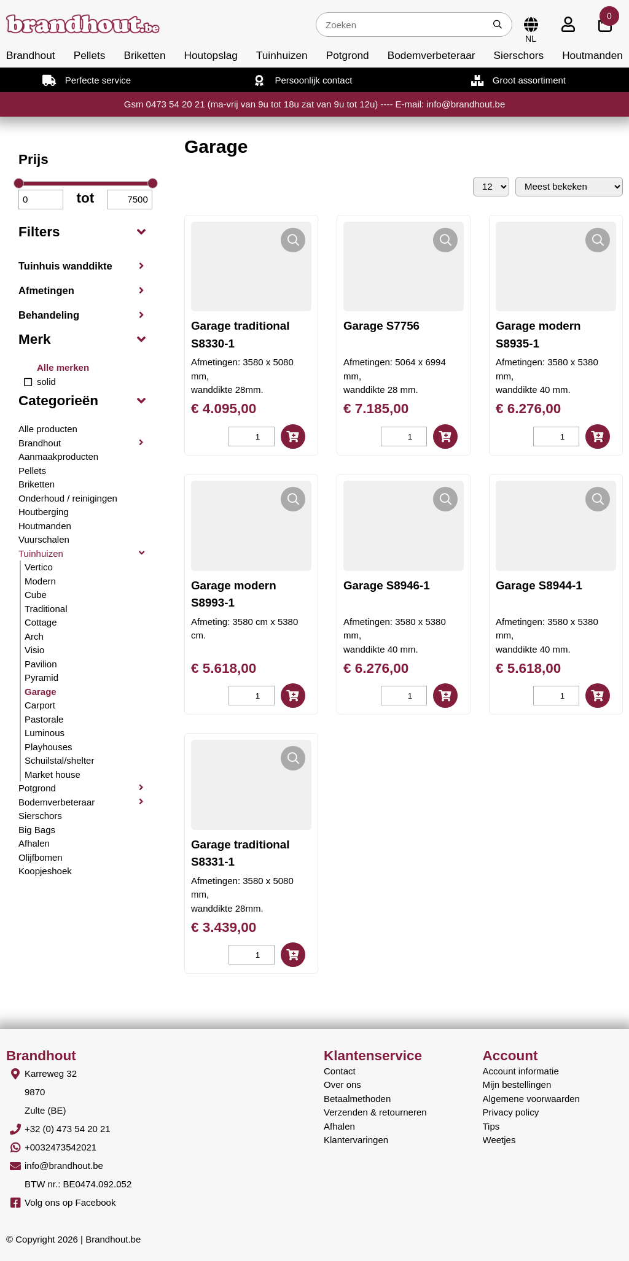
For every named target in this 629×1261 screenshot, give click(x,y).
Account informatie (521, 1071)
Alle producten (47, 429)
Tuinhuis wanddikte (65, 265)
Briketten (144, 55)
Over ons (342, 1084)
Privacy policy (511, 1112)
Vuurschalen (43, 539)
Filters (39, 231)
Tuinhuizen (282, 55)
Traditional (46, 608)
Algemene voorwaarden (531, 1098)
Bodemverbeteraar (431, 55)
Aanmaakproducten (58, 456)
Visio (34, 650)
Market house (52, 774)
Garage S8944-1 (539, 585)
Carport (40, 705)
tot (86, 198)
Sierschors (519, 55)
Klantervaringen (356, 1140)
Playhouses (48, 747)
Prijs (33, 159)
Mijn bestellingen (517, 1084)
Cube (36, 594)
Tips (491, 1126)
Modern (40, 581)
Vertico (39, 567)
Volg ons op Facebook (70, 1202)
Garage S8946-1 (386, 585)
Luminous (44, 733)
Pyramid (41, 677)
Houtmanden (592, 55)
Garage (41, 691)
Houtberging (43, 511)
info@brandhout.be (64, 1165)
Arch (34, 636)
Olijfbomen (40, 857)
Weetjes (499, 1140)
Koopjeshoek (45, 871)
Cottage (41, 622)
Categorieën (58, 400)
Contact (340, 1071)
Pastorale (44, 719)
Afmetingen (46, 290)
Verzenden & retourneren (375, 1112)
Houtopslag (211, 55)
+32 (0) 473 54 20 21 (68, 1128)
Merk (34, 339)
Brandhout (30, 55)
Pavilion (41, 664)
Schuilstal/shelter (59, 760)
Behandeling (48, 314)
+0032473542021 (60, 1147)
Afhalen (34, 843)
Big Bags (36, 830)
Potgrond (347, 55)
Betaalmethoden (357, 1098)
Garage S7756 (381, 325)
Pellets (90, 55)
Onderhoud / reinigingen (67, 498)
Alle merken (63, 367)
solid (46, 381)
